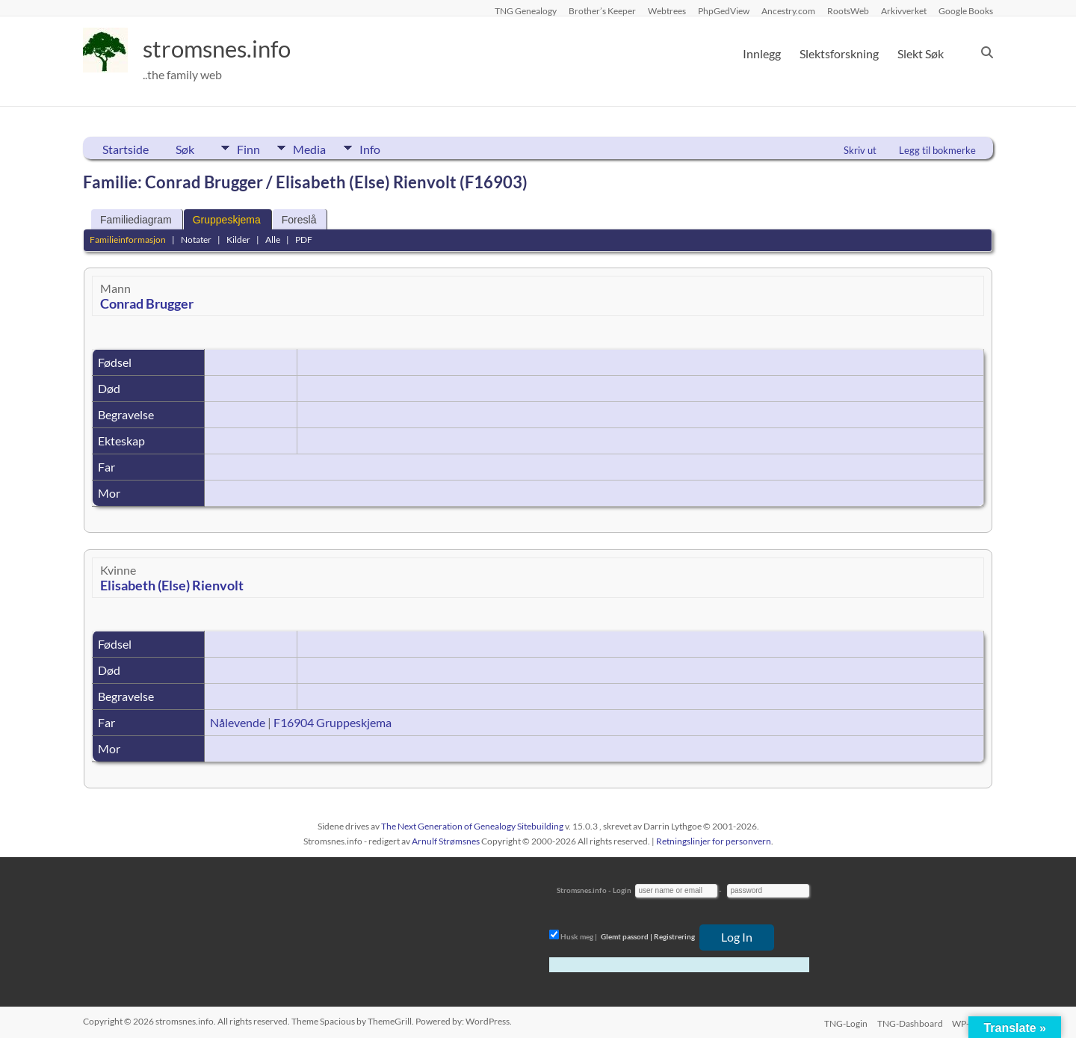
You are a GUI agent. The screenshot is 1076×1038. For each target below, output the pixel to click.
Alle (272, 239)
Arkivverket (904, 10)
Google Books (966, 10)
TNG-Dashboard (909, 1021)
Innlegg (762, 53)
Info (393, 148)
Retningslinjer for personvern (713, 841)
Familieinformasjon (128, 239)
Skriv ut (860, 150)
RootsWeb (848, 10)
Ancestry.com (788, 10)
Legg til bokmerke (937, 150)
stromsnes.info (230, 48)
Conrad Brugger (147, 303)
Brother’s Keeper (602, 10)
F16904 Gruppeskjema (332, 722)
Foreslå (299, 220)
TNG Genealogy (526, 10)
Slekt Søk (920, 53)
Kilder (238, 239)
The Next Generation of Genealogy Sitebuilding (472, 826)
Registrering (674, 936)
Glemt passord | (626, 936)
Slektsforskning (839, 53)
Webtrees (667, 10)
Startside (125, 149)
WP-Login (973, 1021)
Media (321, 148)
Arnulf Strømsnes (446, 841)
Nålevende (237, 722)
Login (622, 890)
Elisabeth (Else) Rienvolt (172, 585)
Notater (196, 239)
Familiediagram (136, 220)
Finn (248, 148)
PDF (303, 239)
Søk (185, 149)
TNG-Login (843, 1021)
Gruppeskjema (227, 220)
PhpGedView (723, 10)
